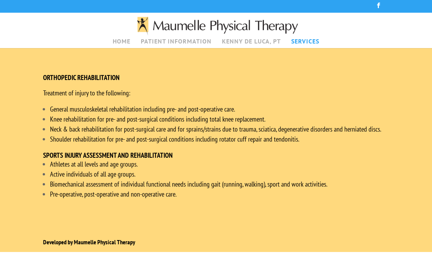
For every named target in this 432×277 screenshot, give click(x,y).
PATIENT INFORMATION (176, 41)
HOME (121, 41)
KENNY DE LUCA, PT (251, 41)
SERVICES (305, 41)
